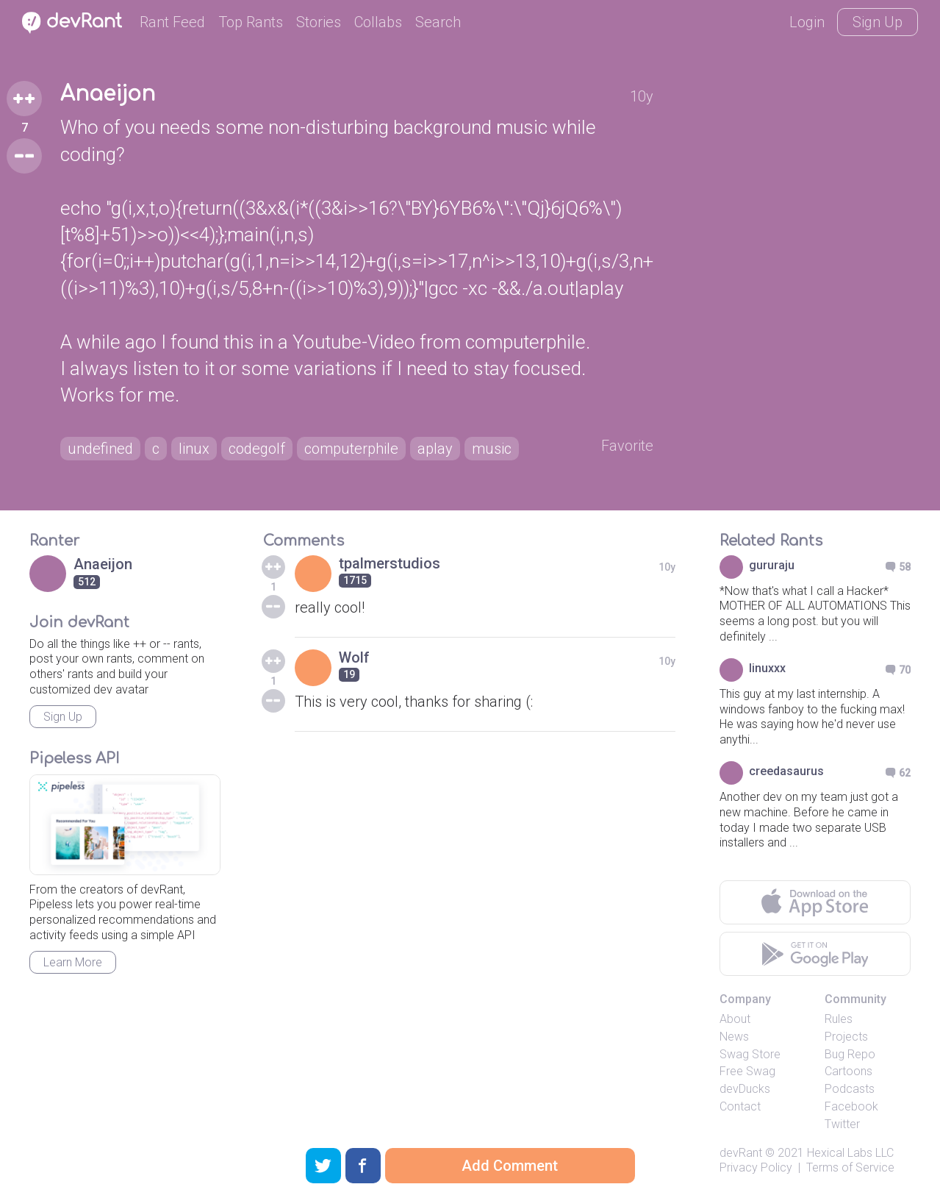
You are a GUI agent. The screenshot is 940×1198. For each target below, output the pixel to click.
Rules (839, 1019)
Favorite (627, 445)
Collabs (378, 22)
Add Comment (510, 1165)
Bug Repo (850, 1054)
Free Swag (747, 1071)
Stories (318, 22)
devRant (741, 1153)
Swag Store (750, 1054)
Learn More (72, 962)
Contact (740, 1106)
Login (807, 22)
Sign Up (878, 22)
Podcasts (850, 1089)
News (734, 1037)
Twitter (842, 1124)
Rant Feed (172, 22)
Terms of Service (850, 1167)
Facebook (851, 1106)
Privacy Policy (756, 1167)
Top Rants (250, 22)
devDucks (745, 1089)
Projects (846, 1037)
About (735, 1019)
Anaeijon (107, 94)
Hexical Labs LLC (850, 1153)
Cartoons (848, 1071)
